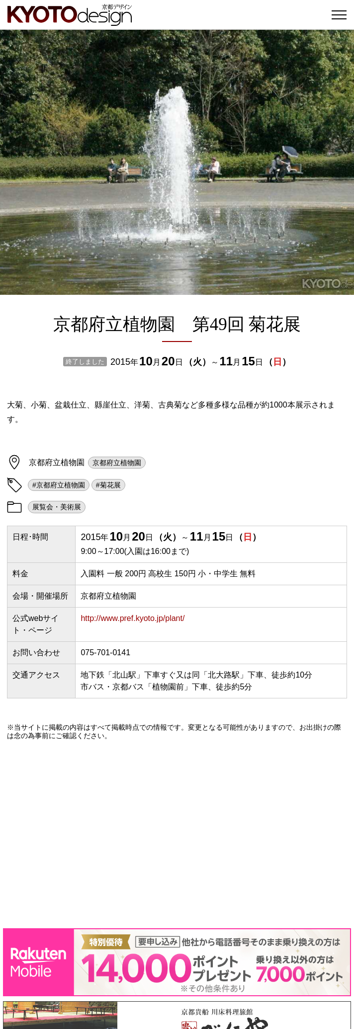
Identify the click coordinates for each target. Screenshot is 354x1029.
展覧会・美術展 (56, 507)
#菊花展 (108, 485)
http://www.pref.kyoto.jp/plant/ (132, 618)
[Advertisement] (177, 833)
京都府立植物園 (116, 463)
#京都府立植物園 (58, 485)
